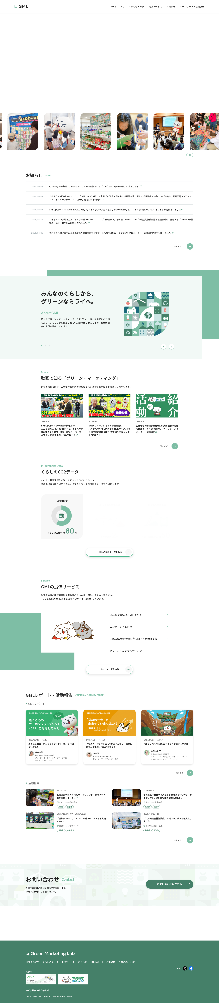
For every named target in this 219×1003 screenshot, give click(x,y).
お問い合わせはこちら (173, 884)
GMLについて (117, 6)
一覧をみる (183, 246)
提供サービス (155, 6)
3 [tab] (49, 345)
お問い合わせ (125, 961)
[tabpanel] (108, 315)
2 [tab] (45, 345)
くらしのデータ (136, 6)
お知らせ (170, 6)
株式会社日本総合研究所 (37, 990)
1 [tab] (41, 345)
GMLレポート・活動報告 (192, 6)
